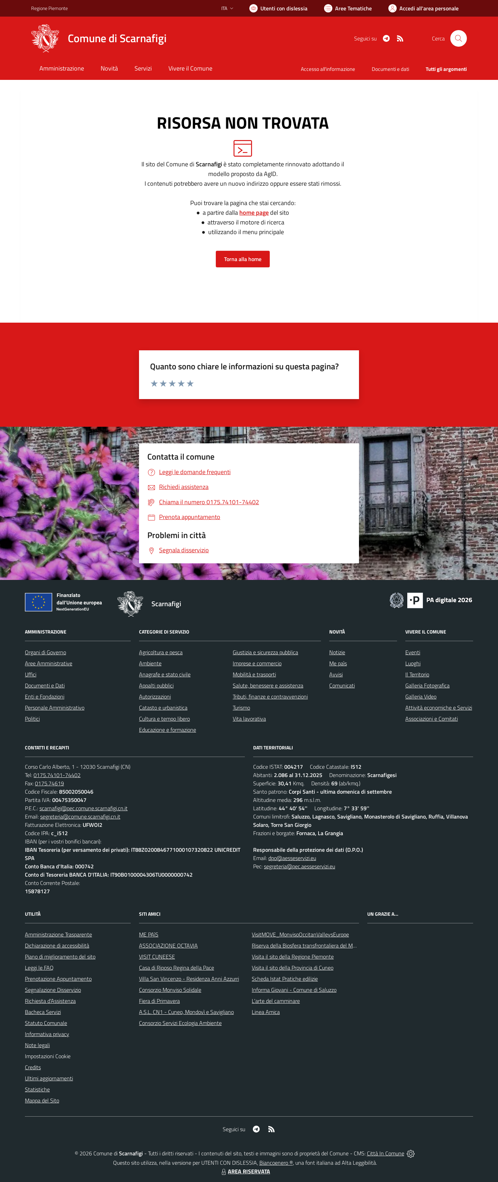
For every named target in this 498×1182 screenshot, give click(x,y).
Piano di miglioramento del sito (60, 956)
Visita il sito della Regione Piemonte (293, 956)
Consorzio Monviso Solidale (170, 990)
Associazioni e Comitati (431, 718)
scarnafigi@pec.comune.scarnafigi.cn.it (83, 808)
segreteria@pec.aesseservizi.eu (299, 866)
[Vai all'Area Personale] (423, 8)
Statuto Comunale (46, 1023)
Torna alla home (242, 259)
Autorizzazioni (155, 696)
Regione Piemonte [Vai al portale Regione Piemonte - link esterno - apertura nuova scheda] (49, 8)
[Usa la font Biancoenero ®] (278, 8)
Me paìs (338, 663)
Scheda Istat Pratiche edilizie (285, 979)
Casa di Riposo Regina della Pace (176, 967)
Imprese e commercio (257, 663)
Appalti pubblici (156, 685)
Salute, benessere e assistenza (268, 685)
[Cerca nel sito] (458, 38)
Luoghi (413, 663)
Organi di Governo (45, 652)
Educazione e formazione (167, 730)
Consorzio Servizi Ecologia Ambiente (180, 1023)
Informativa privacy (47, 1034)
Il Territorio (417, 674)
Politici (32, 718)
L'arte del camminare (276, 1001)
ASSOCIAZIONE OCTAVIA (168, 945)
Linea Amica (266, 1012)
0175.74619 (49, 783)
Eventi (412, 652)
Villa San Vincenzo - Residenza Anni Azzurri (189, 979)
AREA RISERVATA (245, 1171)
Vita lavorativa (249, 718)
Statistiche (37, 1089)
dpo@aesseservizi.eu (292, 858)
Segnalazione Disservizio (53, 990)
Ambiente (150, 663)
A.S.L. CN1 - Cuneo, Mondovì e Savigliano (186, 1012)
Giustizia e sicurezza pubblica (265, 652)
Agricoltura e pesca (161, 652)
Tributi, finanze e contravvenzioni (270, 696)
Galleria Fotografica (427, 685)
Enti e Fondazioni (44, 696)
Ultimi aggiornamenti (49, 1078)
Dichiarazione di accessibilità (57, 945)
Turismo (241, 707)
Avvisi (336, 674)
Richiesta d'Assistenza (50, 1001)
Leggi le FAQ (39, 967)
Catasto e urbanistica (163, 707)
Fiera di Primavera (159, 1001)
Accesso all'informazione (328, 69)
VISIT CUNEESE (157, 956)
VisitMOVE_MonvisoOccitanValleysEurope (300, 934)
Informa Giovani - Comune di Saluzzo (294, 990)
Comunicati (342, 685)
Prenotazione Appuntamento (58, 979)
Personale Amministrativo (54, 707)
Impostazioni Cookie (48, 1056)
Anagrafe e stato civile (165, 674)
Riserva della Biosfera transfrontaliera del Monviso (310, 945)
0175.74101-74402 (57, 775)
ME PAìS (148, 934)
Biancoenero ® (276, 1162)
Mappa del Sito (42, 1100)
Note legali (37, 1045)
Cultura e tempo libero (164, 718)
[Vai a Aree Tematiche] (348, 8)
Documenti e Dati (45, 685)
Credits (33, 1067)
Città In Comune (385, 1153)
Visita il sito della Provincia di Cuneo (292, 967)
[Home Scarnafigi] (99, 38)
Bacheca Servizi (43, 1012)
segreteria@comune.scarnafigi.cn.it (80, 816)
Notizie (337, 652)
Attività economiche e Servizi (438, 707)
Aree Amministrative (48, 663)
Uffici (30, 674)
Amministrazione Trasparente (58, 934)
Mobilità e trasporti (254, 674)
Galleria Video (420, 696)
